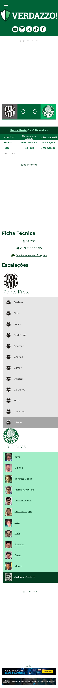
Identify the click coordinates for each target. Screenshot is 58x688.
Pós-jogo (29, 147)
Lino (17, 522)
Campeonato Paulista (29, 137)
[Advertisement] (29, 72)
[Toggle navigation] (6, 4)
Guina (18, 555)
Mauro (18, 566)
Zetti (17, 457)
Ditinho (19, 467)
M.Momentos (48, 147)
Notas (6, 147)
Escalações (48, 142)
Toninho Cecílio (24, 478)
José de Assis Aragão (31, 255)
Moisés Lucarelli (48, 137)
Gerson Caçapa (23, 511)
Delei (17, 533)
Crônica (7, 142)
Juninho (19, 544)
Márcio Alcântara (24, 489)
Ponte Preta (18, 130)
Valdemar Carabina (24, 577)
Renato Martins (23, 500)
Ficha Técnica (29, 142)
